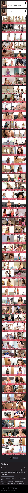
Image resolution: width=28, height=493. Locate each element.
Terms (8, 483)
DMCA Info (19, 483)
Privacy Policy (13, 483)
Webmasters (20, 478)
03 (16, 457)
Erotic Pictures (20, 481)
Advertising (14, 478)
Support (25, 478)
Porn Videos (14, 481)
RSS (2, 479)
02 (13, 457)
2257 (23, 483)
